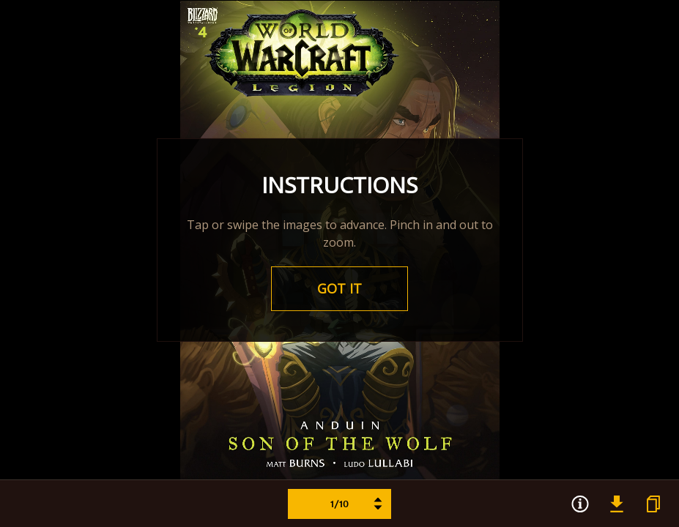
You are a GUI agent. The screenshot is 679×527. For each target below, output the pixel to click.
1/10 (357, 504)
